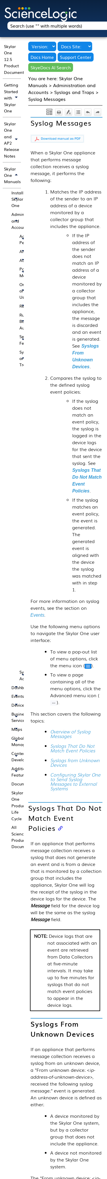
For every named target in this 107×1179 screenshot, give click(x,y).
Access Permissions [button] (23, 239)
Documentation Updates (16, 784)
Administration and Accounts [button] (16, 221)
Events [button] (16, 696)
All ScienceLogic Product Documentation (16, 836)
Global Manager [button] (16, 741)
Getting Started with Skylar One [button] (12, 98)
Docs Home (42, 57)
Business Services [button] (16, 717)
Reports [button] (23, 306)
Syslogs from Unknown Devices (75, 762)
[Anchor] (60, 827)
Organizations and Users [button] (23, 291)
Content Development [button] (16, 756)
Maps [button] (16, 729)
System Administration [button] (23, 675)
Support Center (75, 57)
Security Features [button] (23, 339)
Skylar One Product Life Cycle (16, 805)
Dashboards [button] (16, 687)
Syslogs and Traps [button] (23, 358)
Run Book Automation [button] (23, 321)
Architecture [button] (23, 251)
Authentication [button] (23, 260)
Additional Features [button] (16, 771)
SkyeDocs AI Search (51, 67)
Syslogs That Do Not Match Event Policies (72, 748)
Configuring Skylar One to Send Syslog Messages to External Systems (75, 781)
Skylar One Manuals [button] (12, 175)
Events (38, 615)
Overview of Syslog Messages (70, 733)
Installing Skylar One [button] (16, 199)
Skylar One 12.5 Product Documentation (12, 59)
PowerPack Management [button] (23, 272)
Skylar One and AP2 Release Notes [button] (12, 139)
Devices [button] (16, 705)
